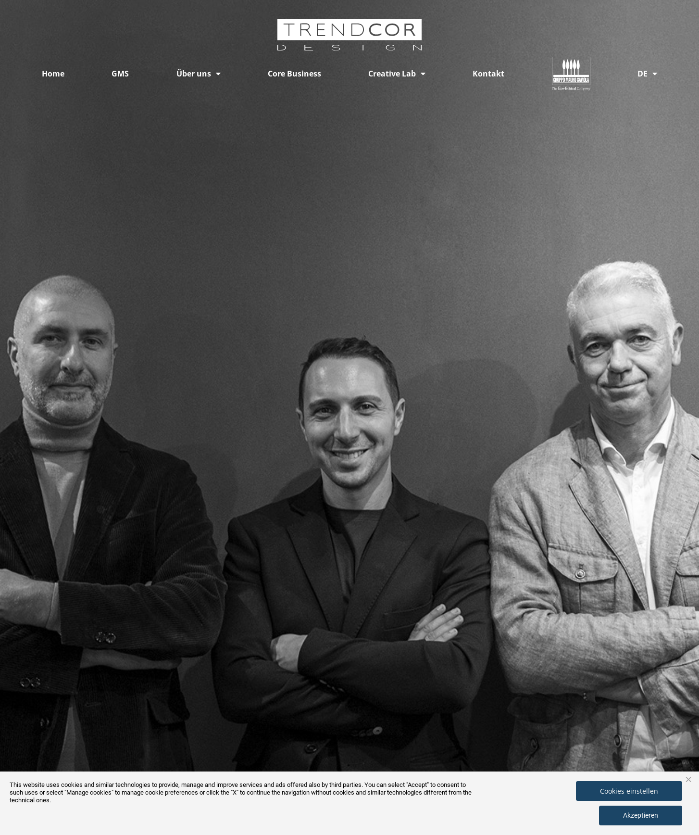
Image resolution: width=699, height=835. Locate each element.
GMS (120, 73)
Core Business (294, 73)
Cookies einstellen (629, 791)
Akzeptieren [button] (640, 815)
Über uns (198, 73)
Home (53, 73)
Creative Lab (396, 73)
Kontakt (488, 73)
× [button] (688, 778)
